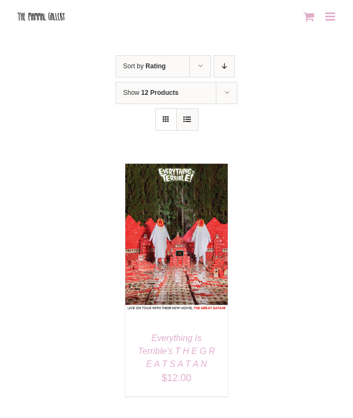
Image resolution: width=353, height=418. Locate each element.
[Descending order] (224, 66)
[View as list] (187, 119)
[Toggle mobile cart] (309, 16)
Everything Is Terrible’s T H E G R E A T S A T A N (176, 351)
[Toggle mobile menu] (331, 16)
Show (150, 93)
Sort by (144, 66)
